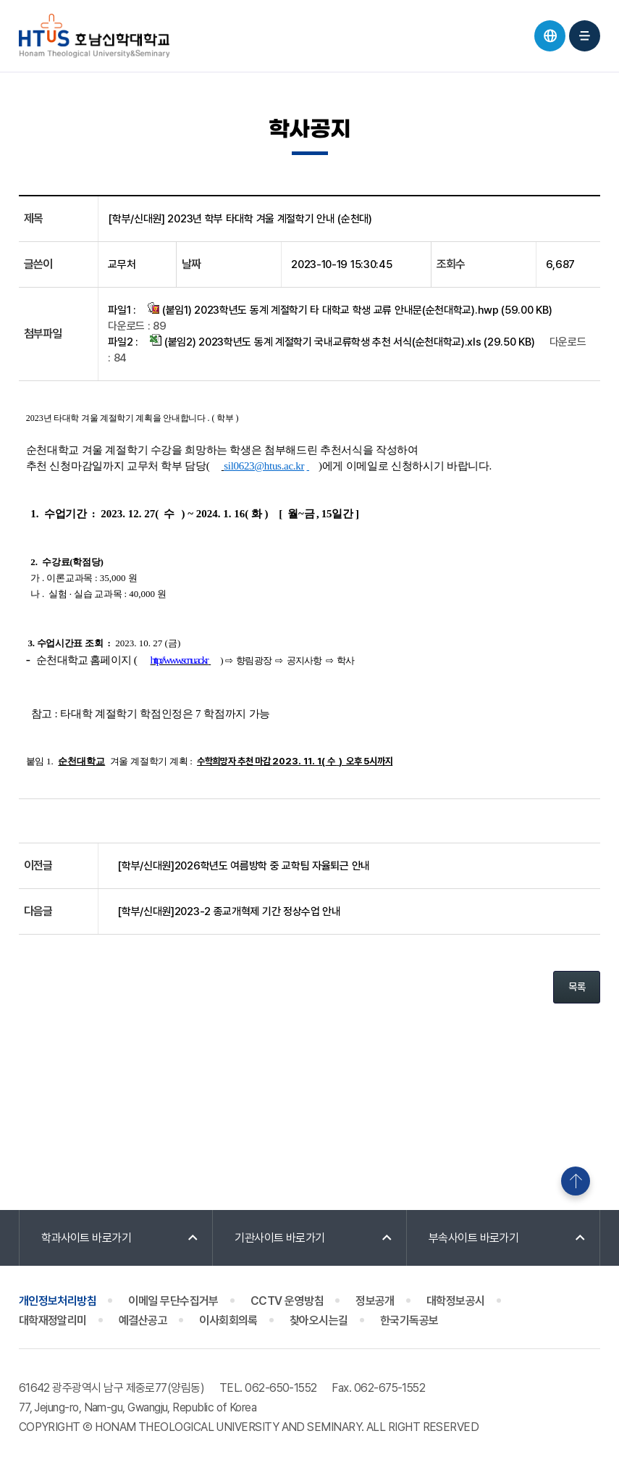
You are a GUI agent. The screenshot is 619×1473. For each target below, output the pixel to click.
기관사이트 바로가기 (280, 1238)
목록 (576, 987)
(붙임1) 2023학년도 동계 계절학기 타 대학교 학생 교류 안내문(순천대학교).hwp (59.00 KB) (350, 309)
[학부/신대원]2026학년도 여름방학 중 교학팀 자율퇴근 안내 (243, 865)
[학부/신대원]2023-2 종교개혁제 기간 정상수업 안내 (229, 911)
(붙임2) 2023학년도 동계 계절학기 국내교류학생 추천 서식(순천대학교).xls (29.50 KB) (342, 341)
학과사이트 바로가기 (86, 1238)
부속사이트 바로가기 (474, 1238)
